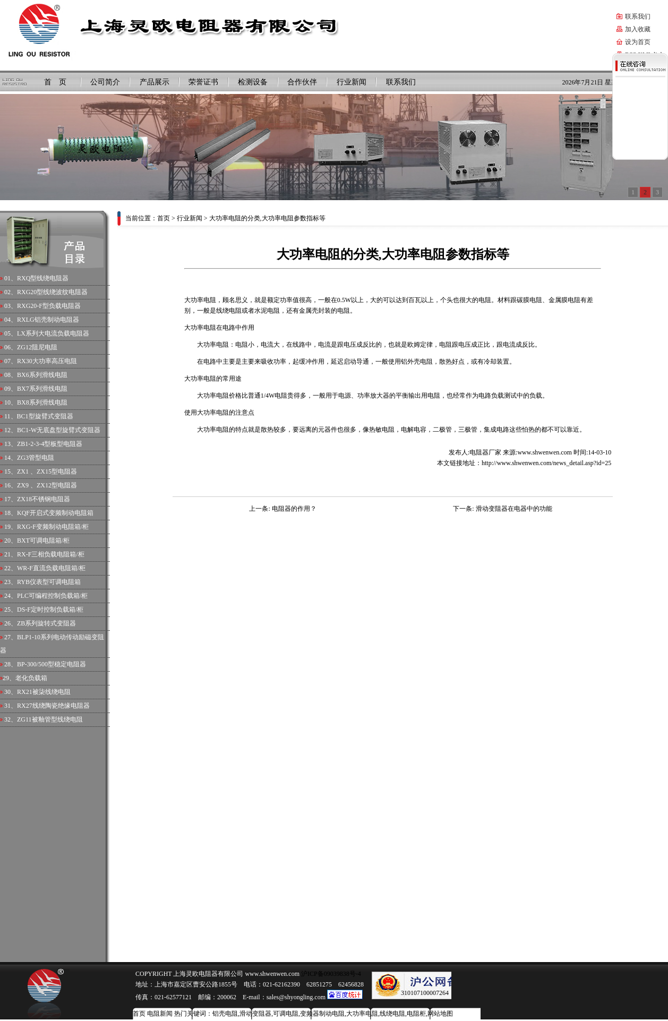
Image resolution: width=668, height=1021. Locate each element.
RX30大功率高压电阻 (47, 361)
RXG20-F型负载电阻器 (49, 306)
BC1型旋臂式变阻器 (45, 416)
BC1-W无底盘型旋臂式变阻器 (58, 430)
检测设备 (253, 82)
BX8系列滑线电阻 (42, 402)
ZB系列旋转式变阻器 (46, 623)
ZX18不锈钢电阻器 (43, 499)
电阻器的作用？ (294, 508)
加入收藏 (637, 29)
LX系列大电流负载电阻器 (53, 333)
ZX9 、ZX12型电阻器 (47, 485)
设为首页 (637, 42)
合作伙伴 (302, 82)
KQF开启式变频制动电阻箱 (55, 513)
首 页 (55, 82)
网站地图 (440, 1013)
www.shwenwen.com (544, 452)
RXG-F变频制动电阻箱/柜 (53, 526)
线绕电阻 (392, 1013)
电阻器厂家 (485, 452)
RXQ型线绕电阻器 (42, 278)
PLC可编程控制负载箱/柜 (52, 595)
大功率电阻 (213, 344)
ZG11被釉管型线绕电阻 (50, 719)
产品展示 (154, 82)
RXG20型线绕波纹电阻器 (52, 292)
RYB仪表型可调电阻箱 (49, 582)
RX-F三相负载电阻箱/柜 (50, 554)
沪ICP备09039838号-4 (330, 973)
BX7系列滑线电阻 (42, 388)
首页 (163, 218)
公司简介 (105, 82)
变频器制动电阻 (322, 1013)
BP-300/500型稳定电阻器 (51, 664)
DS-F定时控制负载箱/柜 (50, 609)
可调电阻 (285, 1013)
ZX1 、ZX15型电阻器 (47, 471)
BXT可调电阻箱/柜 (43, 540)
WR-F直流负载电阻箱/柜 (51, 568)
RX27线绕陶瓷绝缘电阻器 (53, 705)
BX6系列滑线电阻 (42, 375)
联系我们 (637, 16)
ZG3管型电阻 (35, 457)
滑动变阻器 (255, 1013)
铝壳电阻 (225, 1013)
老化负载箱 (31, 678)
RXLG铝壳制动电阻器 (48, 319)
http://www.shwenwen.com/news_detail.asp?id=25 (546, 463)
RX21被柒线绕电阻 (44, 692)
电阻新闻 (160, 1013)
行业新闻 (351, 82)
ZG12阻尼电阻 (37, 347)
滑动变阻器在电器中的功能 (514, 508)
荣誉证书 (203, 82)
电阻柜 (416, 1013)
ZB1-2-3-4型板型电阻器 (49, 444)
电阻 (222, 429)
